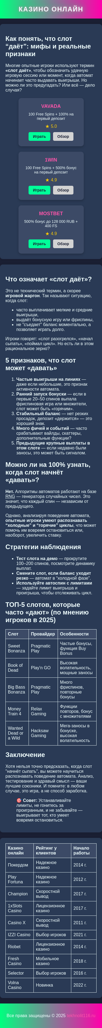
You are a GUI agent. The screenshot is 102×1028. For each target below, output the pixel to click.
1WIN (51, 160)
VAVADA (51, 106)
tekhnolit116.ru (81, 1015)
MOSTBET (51, 213)
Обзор (63, 136)
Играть (39, 136)
